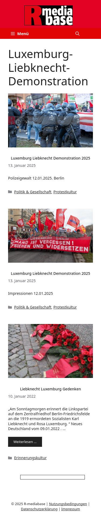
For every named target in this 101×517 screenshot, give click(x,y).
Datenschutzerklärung (39, 508)
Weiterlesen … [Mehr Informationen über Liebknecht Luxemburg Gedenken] (25, 441)
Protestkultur (65, 191)
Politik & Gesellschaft (32, 191)
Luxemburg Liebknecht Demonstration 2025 (50, 158)
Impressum (70, 508)
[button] (77, 33)
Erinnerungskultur (30, 457)
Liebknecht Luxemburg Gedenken (50, 388)
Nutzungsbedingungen (68, 503)
